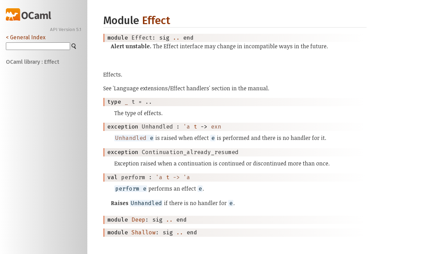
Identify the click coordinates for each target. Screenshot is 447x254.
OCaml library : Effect (32, 62)
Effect (156, 20)
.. (176, 37)
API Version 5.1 (65, 29)
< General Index (26, 37)
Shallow (144, 232)
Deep (138, 219)
